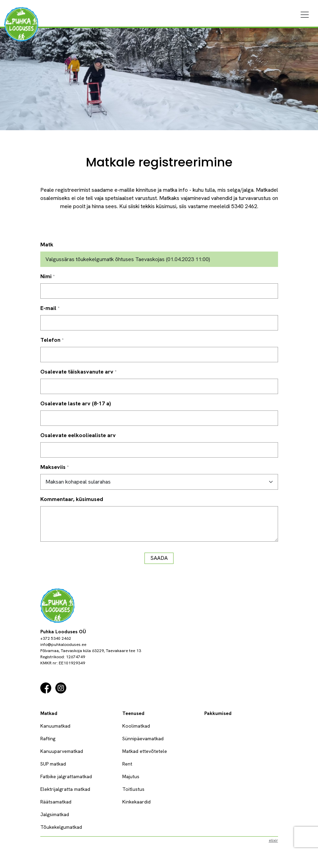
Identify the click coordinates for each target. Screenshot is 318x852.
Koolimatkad (136, 726)
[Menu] (304, 14)
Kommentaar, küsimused (71, 499)
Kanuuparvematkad (61, 751)
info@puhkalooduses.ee (63, 644)
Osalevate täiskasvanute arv (76, 371)
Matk (46, 244)
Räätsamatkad (55, 802)
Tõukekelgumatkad (61, 827)
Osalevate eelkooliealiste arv (78, 435)
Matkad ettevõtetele (144, 751)
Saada (159, 558)
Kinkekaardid (136, 802)
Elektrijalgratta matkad (65, 789)
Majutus (130, 776)
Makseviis (53, 467)
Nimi (46, 276)
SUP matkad (53, 764)
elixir (273, 840)
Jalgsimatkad (54, 814)
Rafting (47, 738)
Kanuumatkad (55, 726)
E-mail (48, 308)
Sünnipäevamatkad (143, 738)
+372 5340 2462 (55, 638)
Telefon (50, 339)
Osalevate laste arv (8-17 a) (75, 403)
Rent (127, 764)
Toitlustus (133, 789)
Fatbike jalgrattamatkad (66, 776)
